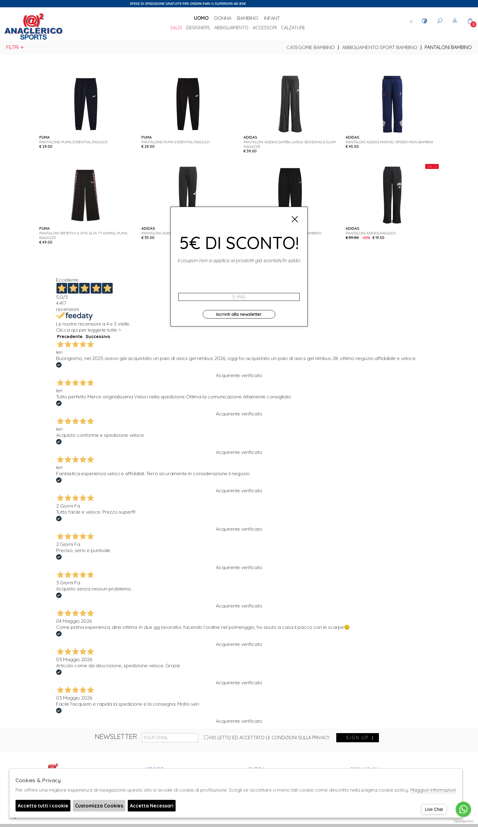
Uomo (201, 18)
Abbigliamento (231, 28)
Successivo (98, 336)
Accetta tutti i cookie (43, 806)
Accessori (265, 28)
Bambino (247, 18)
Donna (222, 18)
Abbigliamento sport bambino (379, 47)
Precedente (70, 336)
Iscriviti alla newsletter (239, 314)
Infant (272, 18)
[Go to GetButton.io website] (463, 821)
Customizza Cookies (99, 806)
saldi (176, 28)
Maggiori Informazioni (433, 790)
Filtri (15, 47)
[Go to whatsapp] (463, 809)
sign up (360, 737)
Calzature (293, 28)
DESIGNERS (198, 28)
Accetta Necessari (151, 806)
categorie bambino (311, 47)
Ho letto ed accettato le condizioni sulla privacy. (267, 737)
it (411, 21)
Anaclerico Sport (33, 27)
